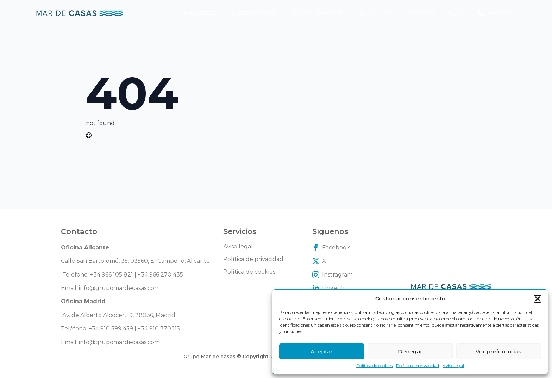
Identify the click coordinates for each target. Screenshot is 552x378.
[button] (537, 298)
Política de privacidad (417, 365)
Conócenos (372, 13)
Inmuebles (200, 13)
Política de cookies (374, 365)
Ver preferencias (498, 351)
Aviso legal (453, 365)
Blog (456, 13)
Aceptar (321, 351)
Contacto (419, 13)
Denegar (410, 351)
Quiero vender (253, 13)
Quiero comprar (315, 13)
